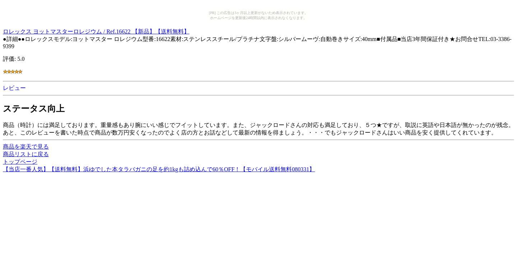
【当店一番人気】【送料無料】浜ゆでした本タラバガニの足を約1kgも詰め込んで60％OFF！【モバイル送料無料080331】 (159, 169)
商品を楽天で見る (26, 147)
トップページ (20, 162)
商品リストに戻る (26, 154)
